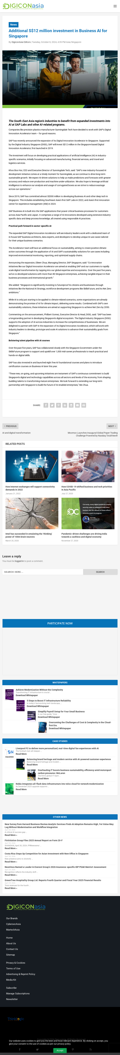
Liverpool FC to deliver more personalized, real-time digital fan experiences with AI (57, 748)
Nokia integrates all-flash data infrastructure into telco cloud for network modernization (60, 784)
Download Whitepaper (27, 695)
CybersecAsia (13, 924)
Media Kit (11, 980)
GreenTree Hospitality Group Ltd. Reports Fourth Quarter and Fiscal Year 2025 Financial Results (53, 880)
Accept (60, 1050)
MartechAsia (13, 930)
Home (9, 938)
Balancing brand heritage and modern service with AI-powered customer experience (69, 759)
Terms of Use (13, 969)
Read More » (11, 835)
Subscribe (11, 988)
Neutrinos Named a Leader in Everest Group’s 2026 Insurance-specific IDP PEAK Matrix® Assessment (55, 867)
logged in (19, 561)
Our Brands (12, 918)
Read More (21, 754)
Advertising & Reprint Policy (20, 974)
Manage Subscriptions (18, 994)
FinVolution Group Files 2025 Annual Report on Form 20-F (34, 840)
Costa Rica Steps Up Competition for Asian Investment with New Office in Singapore (46, 854)
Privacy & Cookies (15, 963)
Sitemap (10, 955)
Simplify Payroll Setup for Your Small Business (61, 712)
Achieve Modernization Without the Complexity (39, 690)
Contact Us (12, 949)
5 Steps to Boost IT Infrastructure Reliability (49, 701)
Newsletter (12, 999)
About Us (11, 944)
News (13, 24)
